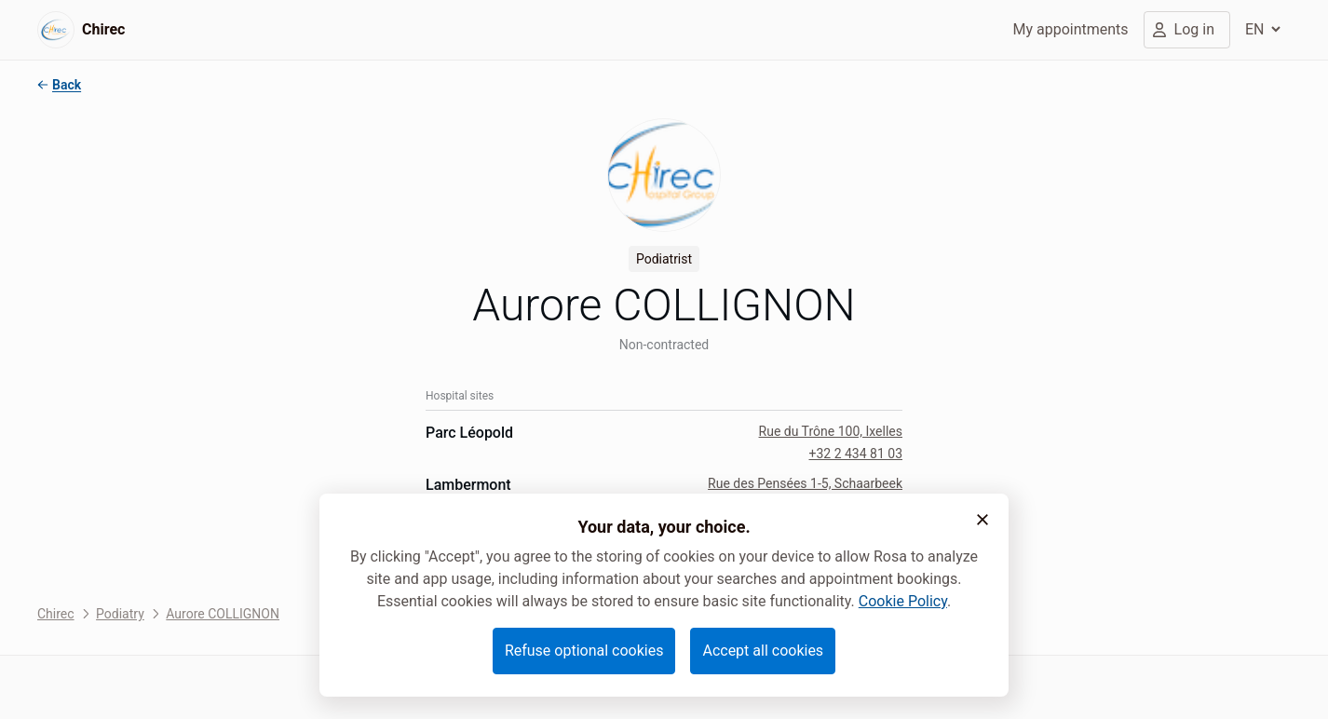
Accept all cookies (762, 650)
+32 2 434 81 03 (855, 453)
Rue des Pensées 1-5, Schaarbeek (805, 483)
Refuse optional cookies (584, 650)
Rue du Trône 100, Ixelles (830, 431)
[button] (982, 520)
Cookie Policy (903, 601)
